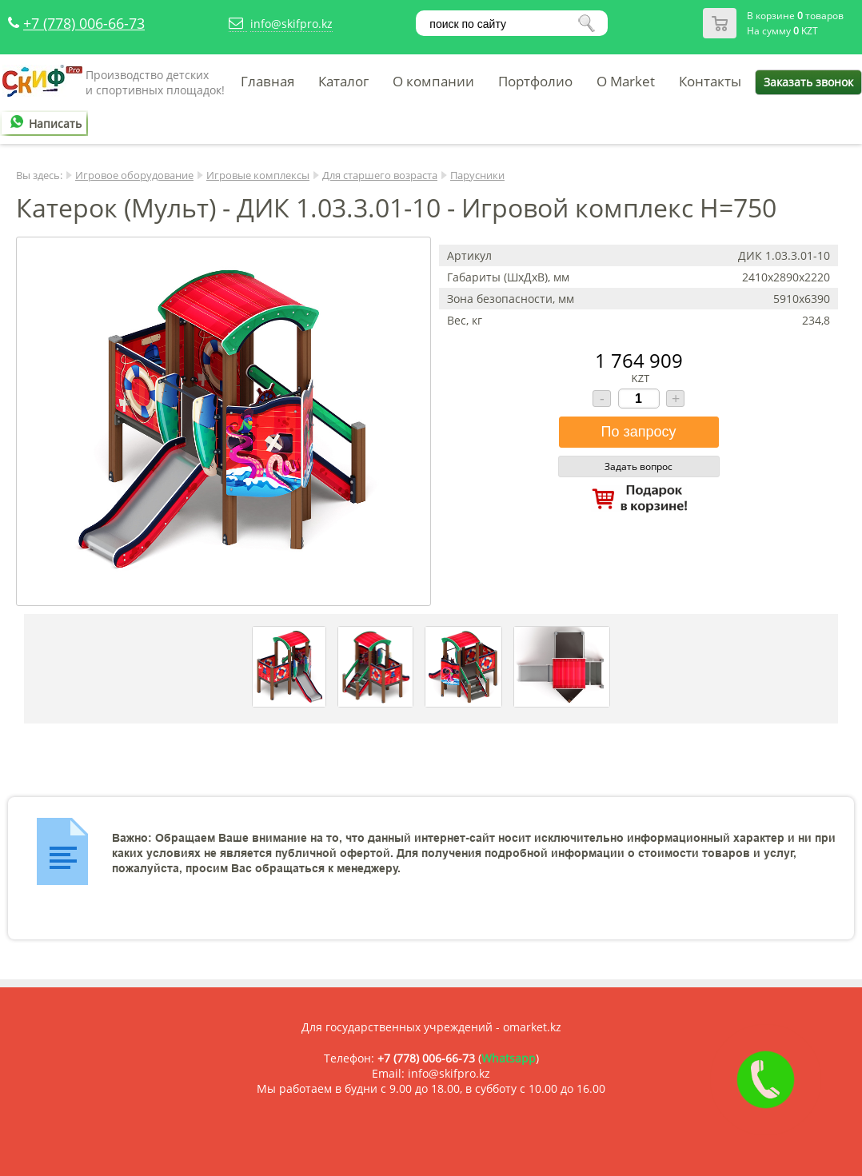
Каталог (343, 81)
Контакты (710, 81)
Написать (43, 123)
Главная (267, 81)
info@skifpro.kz (291, 23)
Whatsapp (508, 1058)
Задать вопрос (638, 466)
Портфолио (535, 81)
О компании (433, 81)
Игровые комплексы (257, 175)
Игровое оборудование (134, 175)
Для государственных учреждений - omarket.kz (431, 1026)
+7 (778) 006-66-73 (84, 23)
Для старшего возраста (379, 175)
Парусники (477, 175)
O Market (626, 81)
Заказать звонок (808, 82)
